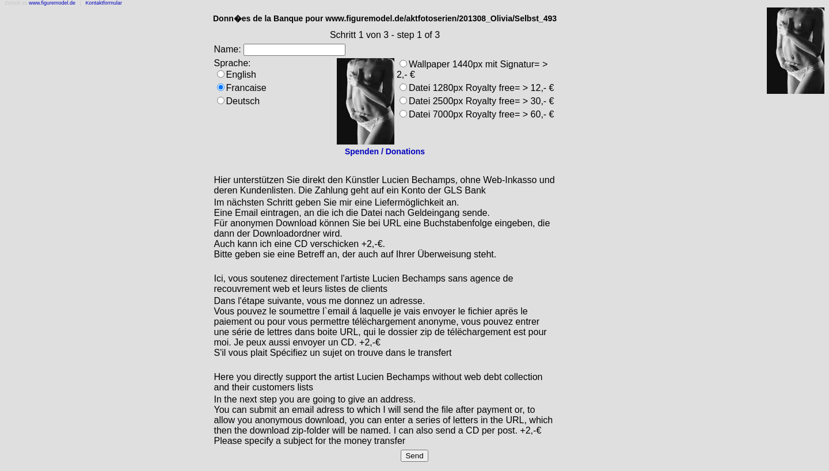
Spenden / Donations (385, 151)
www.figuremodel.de (52, 3)
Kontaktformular (103, 3)
